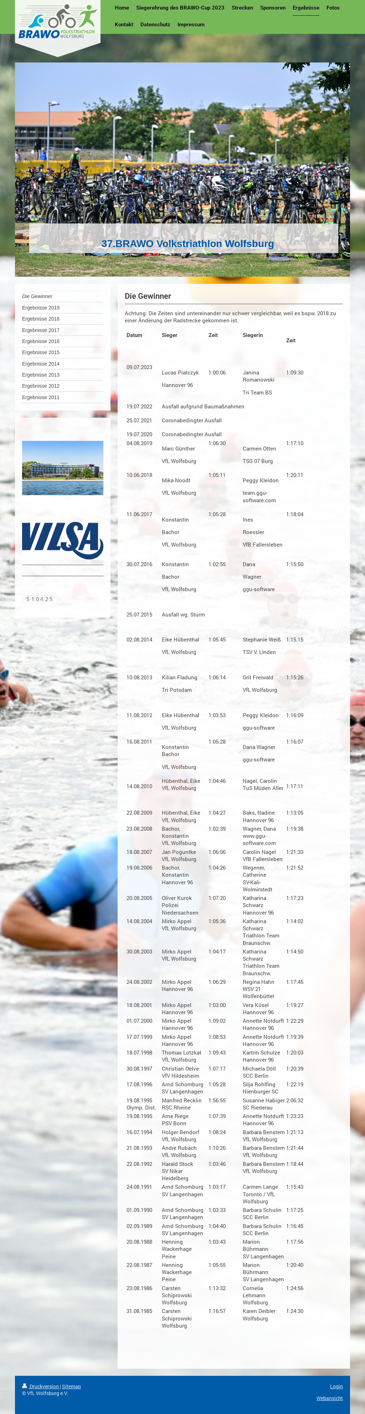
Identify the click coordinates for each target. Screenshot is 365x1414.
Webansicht (330, 1398)
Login (336, 1386)
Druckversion (41, 1386)
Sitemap (71, 1386)
